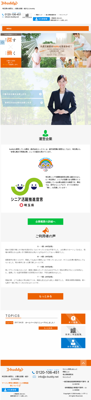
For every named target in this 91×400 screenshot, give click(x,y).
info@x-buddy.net (10, 17)
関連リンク (38, 14)
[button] (45, 50)
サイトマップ (62, 14)
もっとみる (45, 296)
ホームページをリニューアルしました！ (40, 323)
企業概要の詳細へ (45, 221)
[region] (45, 50)
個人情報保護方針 (50, 14)
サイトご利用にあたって (69, 369)
